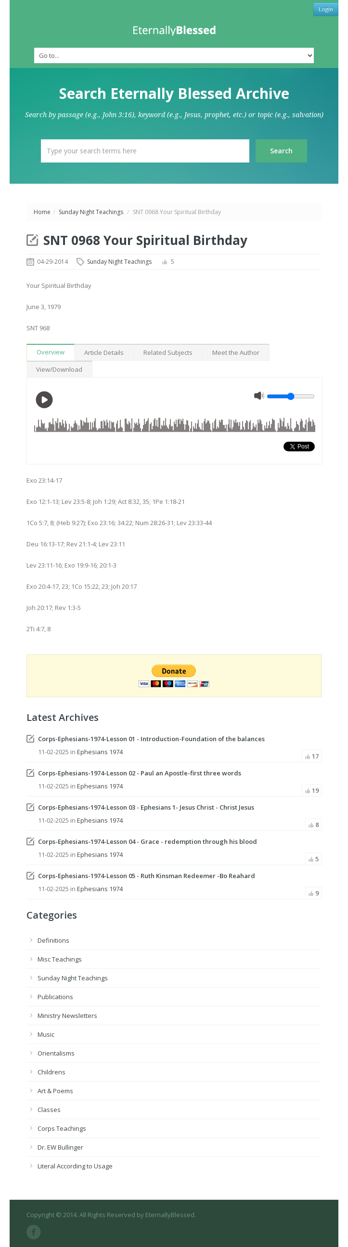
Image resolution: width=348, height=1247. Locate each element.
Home (42, 212)
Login (326, 9)
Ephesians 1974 (100, 751)
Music (46, 1034)
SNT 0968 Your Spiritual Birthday (145, 240)
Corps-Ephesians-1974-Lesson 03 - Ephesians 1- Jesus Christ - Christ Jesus (146, 807)
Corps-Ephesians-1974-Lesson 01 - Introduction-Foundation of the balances (151, 738)
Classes (49, 1109)
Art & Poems (55, 1090)
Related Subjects (168, 352)
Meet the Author (235, 352)
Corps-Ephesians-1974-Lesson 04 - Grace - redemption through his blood (147, 841)
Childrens (51, 1072)
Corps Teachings (62, 1128)
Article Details (104, 352)
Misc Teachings (60, 959)
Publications (55, 996)
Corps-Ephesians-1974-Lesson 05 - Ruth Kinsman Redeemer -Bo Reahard (146, 875)
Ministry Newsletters (67, 1015)
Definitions (53, 940)
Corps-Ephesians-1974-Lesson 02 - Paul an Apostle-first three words (139, 773)
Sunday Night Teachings (91, 212)
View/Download (59, 369)
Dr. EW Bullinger (60, 1147)
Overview (50, 352)
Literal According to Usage (75, 1166)
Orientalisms (56, 1053)
